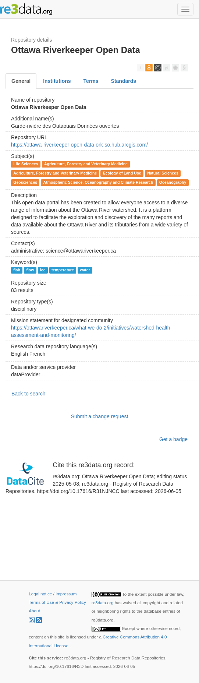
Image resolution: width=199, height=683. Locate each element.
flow (30, 270)
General (21, 81)
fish (16, 270)
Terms (91, 81)
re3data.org (103, 602)
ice (43, 270)
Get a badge (173, 439)
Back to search (28, 394)
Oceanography (172, 182)
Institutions (57, 81)
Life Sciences (25, 164)
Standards (123, 81)
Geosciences (25, 182)
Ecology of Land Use (122, 173)
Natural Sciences (162, 173)
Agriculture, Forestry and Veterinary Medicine (86, 164)
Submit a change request (99, 416)
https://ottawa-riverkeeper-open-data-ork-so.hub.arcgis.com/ (79, 145)
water (85, 270)
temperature (62, 270)
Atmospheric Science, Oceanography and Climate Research (98, 182)
